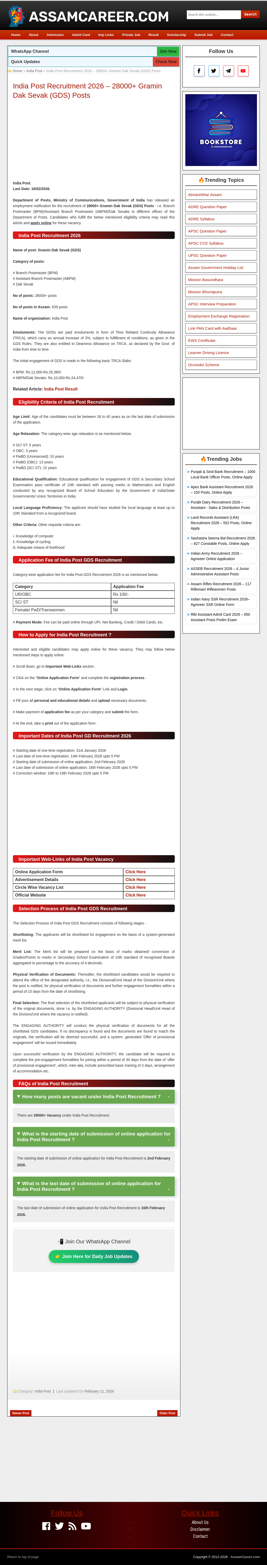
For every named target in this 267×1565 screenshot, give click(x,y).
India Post (34, 71)
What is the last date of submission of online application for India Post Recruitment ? (89, 1186)
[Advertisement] (93, 141)
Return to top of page (23, 1557)
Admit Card (81, 35)
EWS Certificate (201, 340)
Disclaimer (200, 1529)
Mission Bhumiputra (205, 292)
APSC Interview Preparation (212, 304)
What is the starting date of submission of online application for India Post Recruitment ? (93, 1136)
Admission (55, 35)
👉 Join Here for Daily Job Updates (93, 1256)
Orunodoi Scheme (203, 365)
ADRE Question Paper (207, 207)
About (33, 35)
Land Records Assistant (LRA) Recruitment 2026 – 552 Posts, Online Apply (221, 522)
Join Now (168, 51)
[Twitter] (59, 1526)
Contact (227, 35)
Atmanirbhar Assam (205, 194)
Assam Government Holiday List (215, 267)
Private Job (131, 35)
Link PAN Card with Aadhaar (212, 328)
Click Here (136, 872)
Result (153, 35)
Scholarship (176, 35)
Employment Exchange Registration (218, 316)
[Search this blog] (214, 14)
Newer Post (20, 1413)
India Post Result (61, 389)
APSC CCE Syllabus (206, 243)
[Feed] (72, 1526)
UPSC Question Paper (207, 255)
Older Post (167, 1413)
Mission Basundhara (205, 279)
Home (15, 35)
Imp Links (106, 35)
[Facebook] (46, 1526)
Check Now (166, 61)
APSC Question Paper (207, 231)
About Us (200, 1522)
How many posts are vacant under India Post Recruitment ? (91, 1096)
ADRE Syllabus (201, 219)
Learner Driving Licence (208, 352)
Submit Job (203, 35)
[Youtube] (86, 1526)
